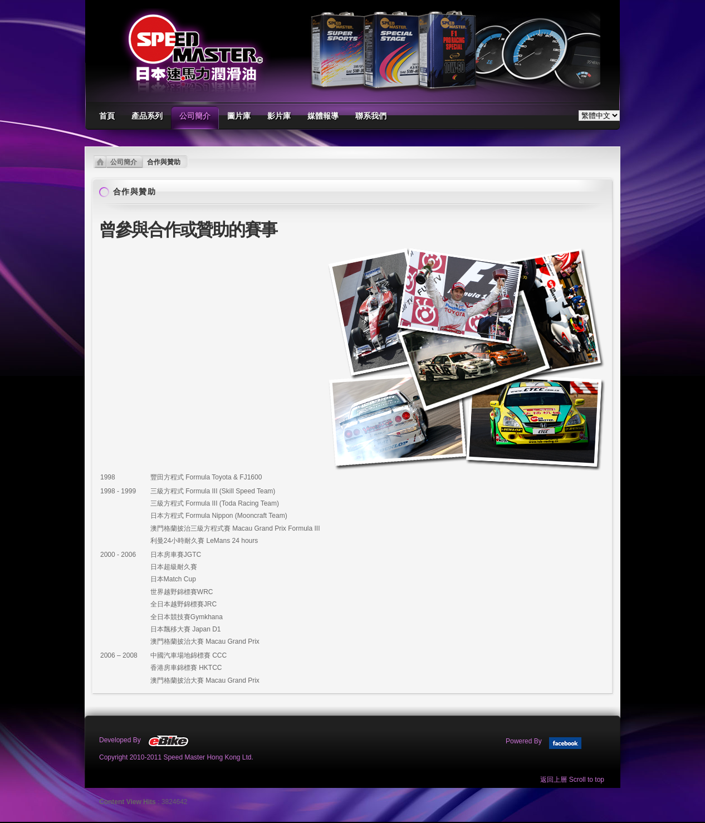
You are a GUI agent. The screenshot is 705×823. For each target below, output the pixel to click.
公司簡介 (123, 162)
